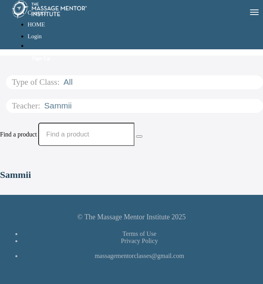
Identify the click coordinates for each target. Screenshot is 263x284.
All (69, 81)
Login (35, 36)
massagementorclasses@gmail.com (139, 255)
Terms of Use (140, 233)
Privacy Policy (139, 240)
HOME (36, 24)
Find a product (18, 134)
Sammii (59, 105)
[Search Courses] (139, 136)
